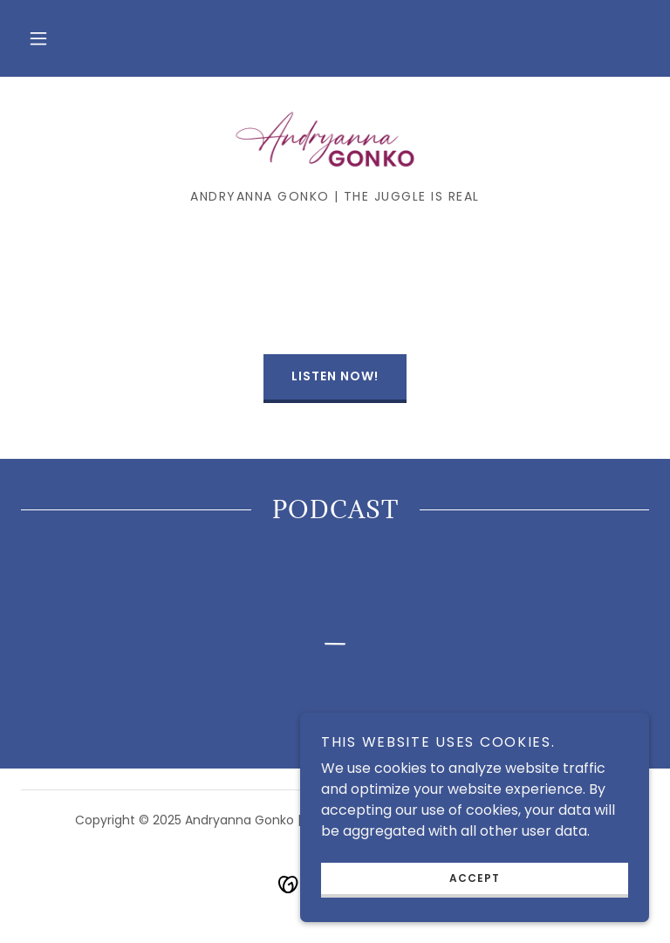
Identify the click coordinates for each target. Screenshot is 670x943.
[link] (335, 139)
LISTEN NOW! (335, 376)
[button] (38, 38)
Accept (474, 878)
